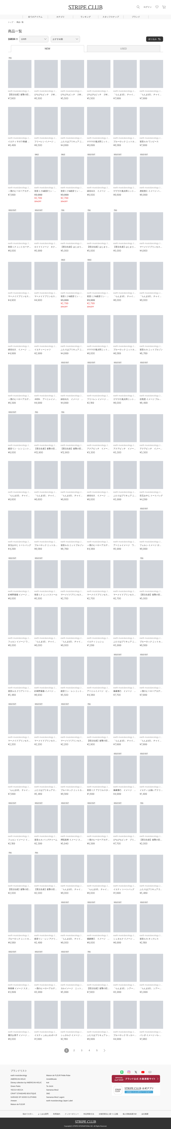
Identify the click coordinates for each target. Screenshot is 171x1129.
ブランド (136, 17)
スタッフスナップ (111, 17)
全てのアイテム (35, 17)
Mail (150, 1072)
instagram (129, 1072)
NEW (47, 48)
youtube (143, 1072)
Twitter (136, 1072)
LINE (122, 1072)
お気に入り (157, 7)
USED (123, 48)
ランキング (85, 17)
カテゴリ (60, 17)
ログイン (147, 7)
